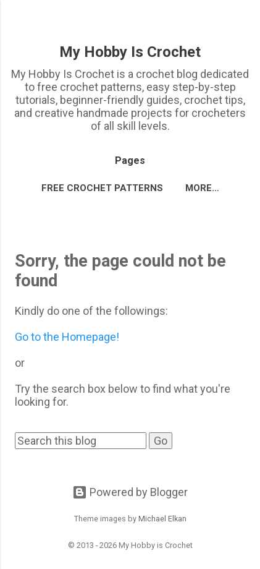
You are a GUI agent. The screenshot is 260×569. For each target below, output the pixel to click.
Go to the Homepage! (67, 336)
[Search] (242, 25)
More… (202, 188)
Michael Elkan (162, 518)
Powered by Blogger (130, 492)
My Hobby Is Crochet (130, 52)
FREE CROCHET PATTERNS (102, 188)
